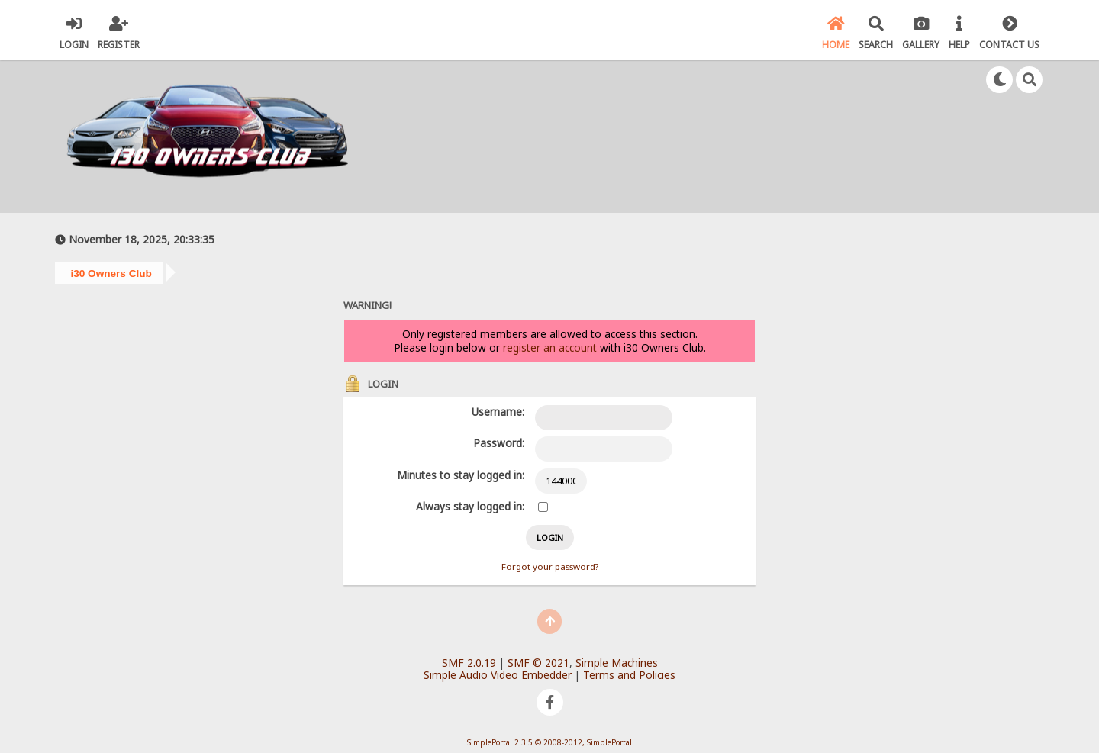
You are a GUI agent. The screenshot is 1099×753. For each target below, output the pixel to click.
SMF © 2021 (538, 662)
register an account (550, 347)
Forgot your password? (549, 566)
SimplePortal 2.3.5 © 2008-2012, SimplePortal (549, 742)
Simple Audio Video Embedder (498, 675)
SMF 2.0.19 (469, 662)
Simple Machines (616, 662)
